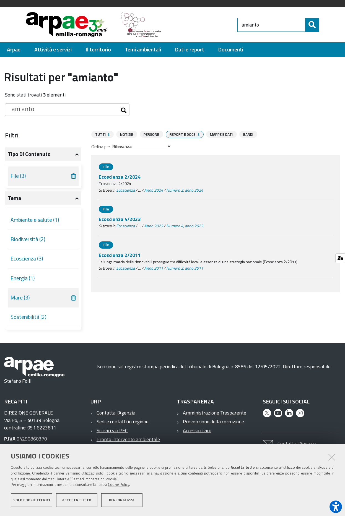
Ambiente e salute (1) (35, 220)
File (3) (18, 176)
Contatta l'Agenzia (116, 412)
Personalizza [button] (121, 501)
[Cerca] (324, 25)
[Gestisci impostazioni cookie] (340, 258)
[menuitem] (13, 49)
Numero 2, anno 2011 (184, 268)
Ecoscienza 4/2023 (120, 219)
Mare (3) (20, 297)
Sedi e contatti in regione (123, 421)
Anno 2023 (153, 226)
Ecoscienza (125, 190)
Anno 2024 (153, 190)
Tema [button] (14, 198)
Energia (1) (23, 278)
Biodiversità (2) (28, 239)
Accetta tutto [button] (76, 501)
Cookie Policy (118, 486)
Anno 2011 (153, 268)
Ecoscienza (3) (27, 258)
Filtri (12, 135)
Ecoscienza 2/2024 (120, 176)
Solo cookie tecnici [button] (31, 501)
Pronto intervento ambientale (128, 439)
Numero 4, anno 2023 (184, 226)
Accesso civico (197, 430)
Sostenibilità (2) (28, 317)
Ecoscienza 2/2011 (120, 255)
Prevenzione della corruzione (213, 421)
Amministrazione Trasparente (214, 412)
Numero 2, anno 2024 (184, 190)
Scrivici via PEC (112, 430)
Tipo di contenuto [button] (29, 154)
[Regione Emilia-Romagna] (201, 24)
